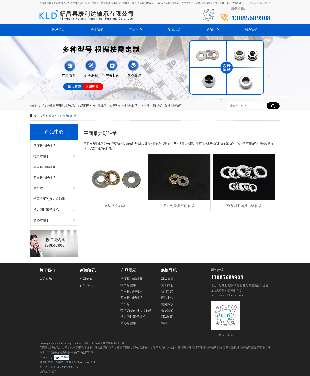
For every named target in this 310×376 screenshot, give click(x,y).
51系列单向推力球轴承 (123, 105)
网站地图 (167, 316)
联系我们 (251, 29)
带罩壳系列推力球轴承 (61, 105)
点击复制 (84, 343)
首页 (51, 115)
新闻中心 (212, 29)
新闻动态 (167, 291)
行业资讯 (86, 285)
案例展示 (167, 304)
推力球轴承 (41, 156)
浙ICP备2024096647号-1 (80, 362)
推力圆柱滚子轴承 (46, 209)
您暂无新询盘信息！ (260, 3)
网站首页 (58, 29)
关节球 (145, 105)
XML (164, 323)
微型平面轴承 (115, 206)
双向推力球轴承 (44, 177)
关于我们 (97, 29)
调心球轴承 (41, 220)
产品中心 (135, 29)
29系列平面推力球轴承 (244, 206)
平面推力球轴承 (90, 3)
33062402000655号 (67, 366)
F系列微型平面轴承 (179, 206)
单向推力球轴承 (44, 167)
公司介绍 (45, 279)
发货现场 (174, 29)
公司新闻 (86, 279)
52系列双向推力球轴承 (92, 105)
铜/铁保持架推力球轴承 (167, 105)
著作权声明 (46, 362)
